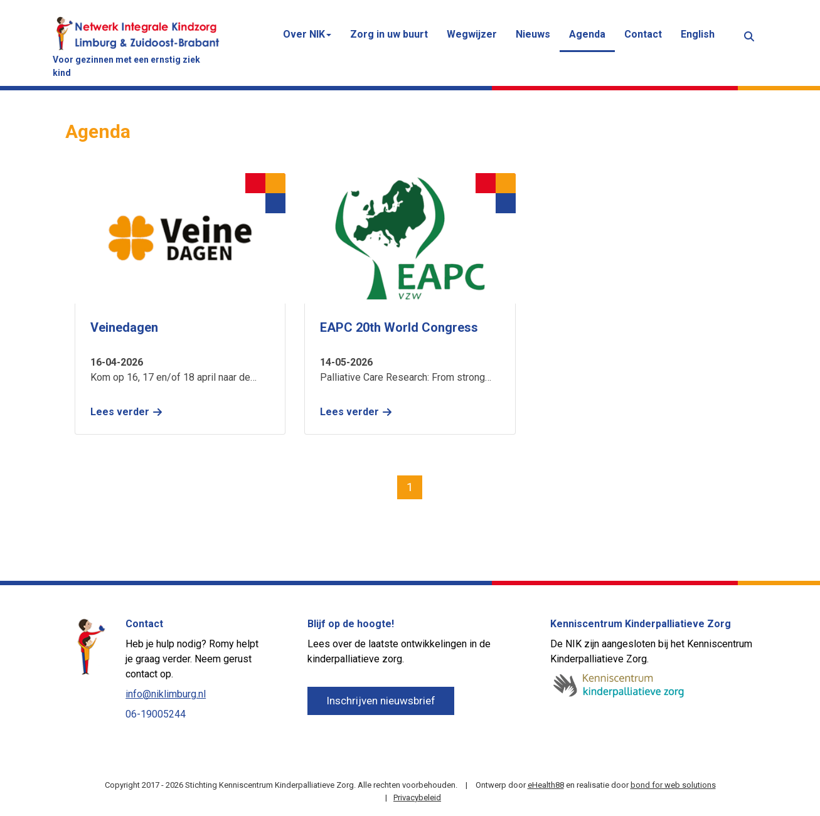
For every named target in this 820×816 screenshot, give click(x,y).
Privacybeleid (417, 797)
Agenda (587, 34)
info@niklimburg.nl (165, 694)
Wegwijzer (472, 34)
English (698, 34)
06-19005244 (155, 714)
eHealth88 (546, 785)
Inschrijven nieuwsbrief (380, 700)
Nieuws (533, 34)
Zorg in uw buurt (389, 34)
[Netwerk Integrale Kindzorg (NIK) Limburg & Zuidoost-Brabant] (137, 32)
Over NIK (307, 34)
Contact (643, 34)
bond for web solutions (673, 785)
